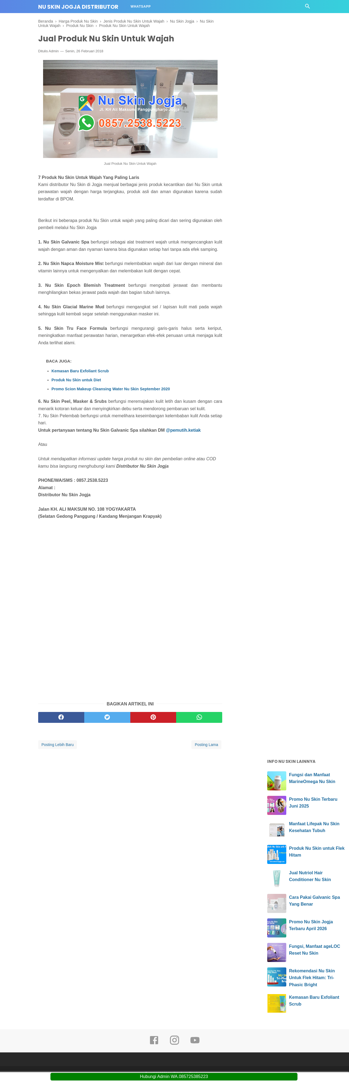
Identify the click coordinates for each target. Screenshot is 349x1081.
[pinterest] (153, 717)
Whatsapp (141, 6)
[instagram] (174, 1044)
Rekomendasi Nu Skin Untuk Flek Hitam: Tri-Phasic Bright (312, 978)
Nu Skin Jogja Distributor (78, 7)
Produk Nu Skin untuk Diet (76, 380)
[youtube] (194, 1044)
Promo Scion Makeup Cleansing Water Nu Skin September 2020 (111, 389)
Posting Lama (206, 745)
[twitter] (107, 717)
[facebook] (61, 717)
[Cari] (307, 8)
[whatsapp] (199, 717)
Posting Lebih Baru (57, 745)
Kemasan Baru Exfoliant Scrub (80, 371)
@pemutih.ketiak (184, 430)
